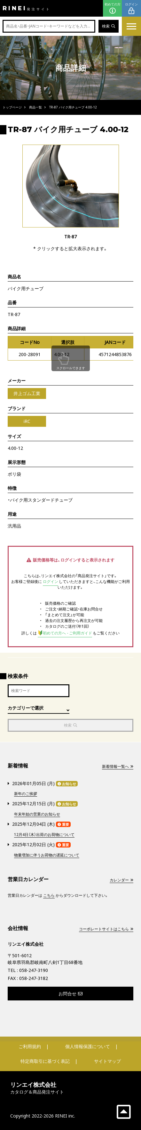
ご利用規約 (30, 1046)
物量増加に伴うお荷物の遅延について (46, 855)
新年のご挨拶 (25, 793)
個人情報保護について (87, 1046)
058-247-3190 (33, 970)
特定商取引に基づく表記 (45, 1061)
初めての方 (112, 8)
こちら (49, 895)
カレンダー (121, 880)
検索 (108, 26)
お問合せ (70, 994)
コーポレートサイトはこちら (106, 929)
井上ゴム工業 (26, 393)
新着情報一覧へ (117, 766)
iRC (27, 421)
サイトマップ (107, 1061)
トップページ (12, 107)
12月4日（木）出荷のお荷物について (44, 834)
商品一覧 (35, 107)
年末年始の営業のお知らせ (37, 814)
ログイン (131, 8)
